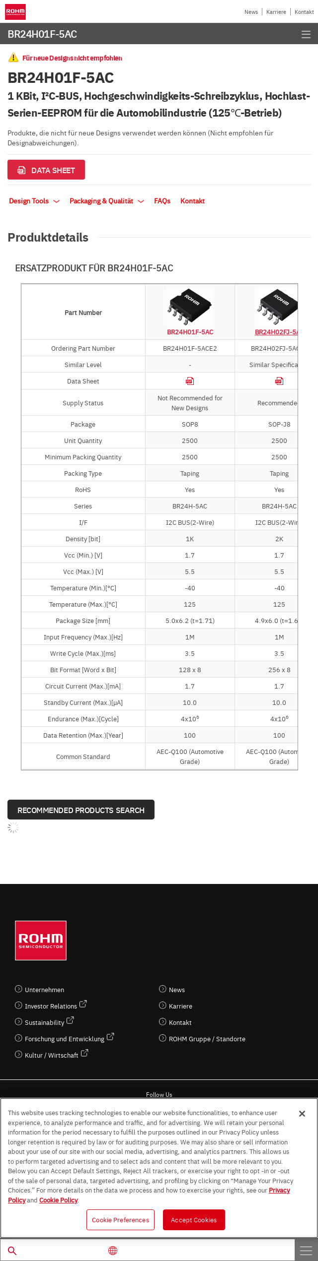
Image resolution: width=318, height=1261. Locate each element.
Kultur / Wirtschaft (52, 1055)
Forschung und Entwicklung (64, 1038)
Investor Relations (51, 1006)
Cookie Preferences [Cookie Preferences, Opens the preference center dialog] (120, 1219)
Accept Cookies (194, 1219)
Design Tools (34, 200)
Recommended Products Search (81, 809)
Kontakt (304, 11)
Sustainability (44, 1022)
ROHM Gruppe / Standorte (207, 1038)
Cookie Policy (58, 1199)
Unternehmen (44, 989)
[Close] (302, 1114)
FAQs (162, 200)
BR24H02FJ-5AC (279, 331)
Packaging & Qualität (107, 200)
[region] (159, 1168)
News (251, 11)
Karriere (276, 11)
